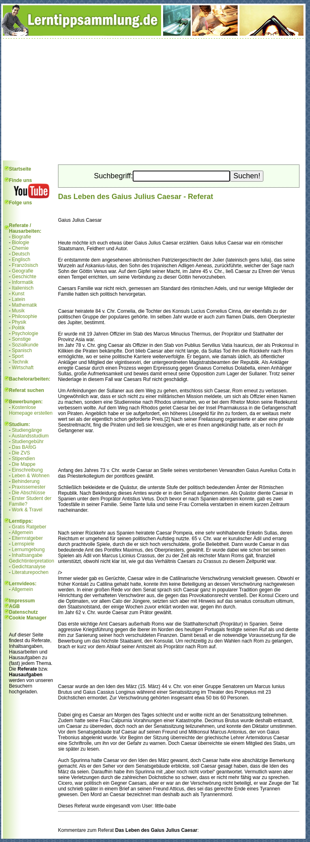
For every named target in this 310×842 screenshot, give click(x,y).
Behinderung (25, 481)
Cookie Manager (28, 618)
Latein (18, 299)
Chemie (20, 248)
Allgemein (22, 532)
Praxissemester (28, 487)
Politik (18, 328)
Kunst (18, 294)
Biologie (20, 242)
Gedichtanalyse (28, 566)
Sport (18, 356)
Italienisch (22, 288)
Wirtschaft (22, 367)
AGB (14, 606)
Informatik (22, 282)
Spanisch (22, 350)
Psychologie (25, 333)
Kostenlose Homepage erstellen (30, 410)
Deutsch (21, 254)
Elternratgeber (27, 538)
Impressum (22, 601)
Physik (19, 322)
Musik (18, 311)
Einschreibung (27, 470)
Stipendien (23, 458)
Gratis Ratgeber (29, 527)
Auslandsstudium (30, 436)
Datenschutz (23, 612)
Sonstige (21, 339)
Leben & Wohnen (31, 475)
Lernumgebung (28, 549)
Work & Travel (27, 510)
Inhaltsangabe (27, 555)
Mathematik (24, 305)
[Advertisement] (153, 99)
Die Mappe (23, 464)
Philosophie (24, 316)
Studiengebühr (27, 441)
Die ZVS (21, 453)
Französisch (25, 265)
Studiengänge (27, 430)
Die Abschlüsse (28, 493)
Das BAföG (24, 447)
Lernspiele (23, 544)
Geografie (22, 271)
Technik (20, 362)
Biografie (21, 237)
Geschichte (24, 276)
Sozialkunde (25, 345)
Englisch (21, 259)
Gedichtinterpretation (31, 561)
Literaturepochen (30, 572)
